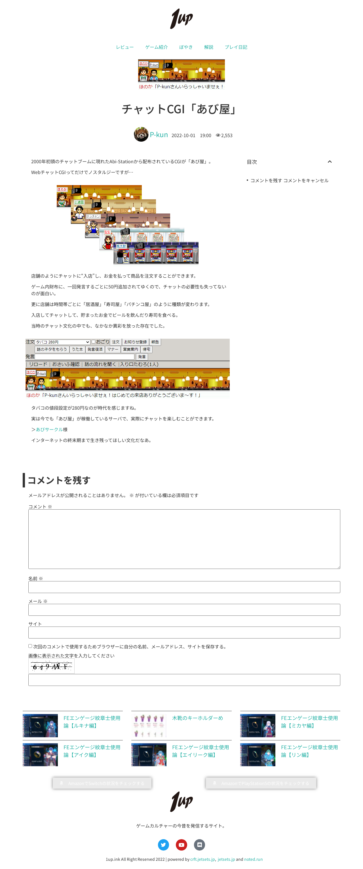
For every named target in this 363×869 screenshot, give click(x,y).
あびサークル (49, 429)
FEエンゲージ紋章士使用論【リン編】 (309, 750)
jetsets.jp (226, 859)
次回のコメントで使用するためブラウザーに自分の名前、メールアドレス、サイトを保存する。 (130, 646)
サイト (35, 623)
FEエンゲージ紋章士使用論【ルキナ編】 (92, 721)
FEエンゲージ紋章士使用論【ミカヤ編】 (309, 721)
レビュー (125, 46)
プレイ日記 (236, 46)
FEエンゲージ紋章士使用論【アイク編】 (92, 750)
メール (38, 601)
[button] (330, 161)
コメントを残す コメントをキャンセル (289, 180)
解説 (208, 46)
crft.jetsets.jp (202, 859)
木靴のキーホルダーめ (197, 717)
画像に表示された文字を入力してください (71, 655)
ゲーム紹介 (156, 46)
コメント (40, 506)
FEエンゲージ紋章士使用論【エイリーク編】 (200, 750)
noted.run (253, 859)
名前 (35, 578)
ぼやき (186, 46)
